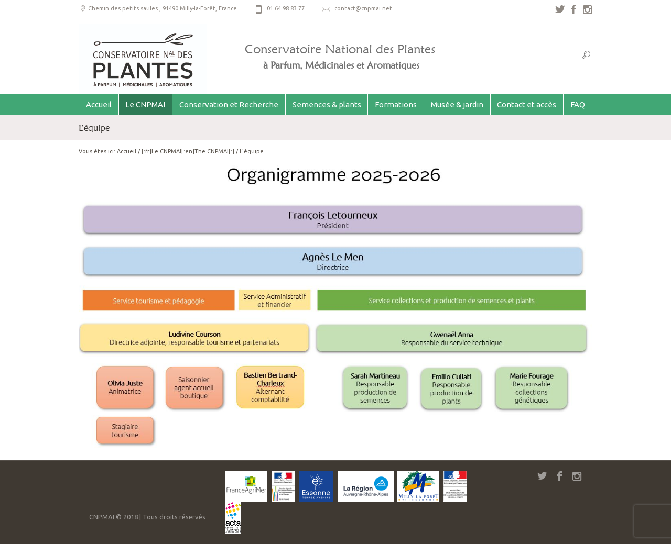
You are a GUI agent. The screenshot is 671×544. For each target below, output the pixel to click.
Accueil (126, 151)
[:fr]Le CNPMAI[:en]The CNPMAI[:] (188, 151)
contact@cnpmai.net (363, 8)
